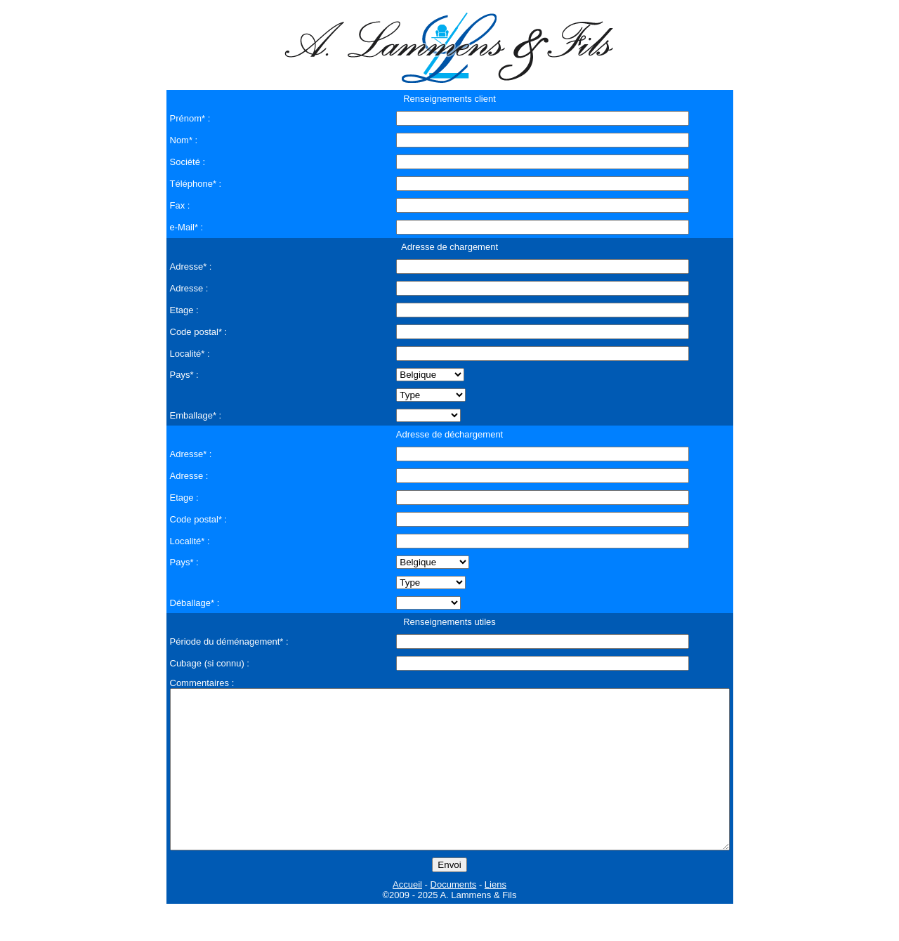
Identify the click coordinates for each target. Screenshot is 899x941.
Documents (454, 916)
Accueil (407, 916)
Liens (495, 916)
